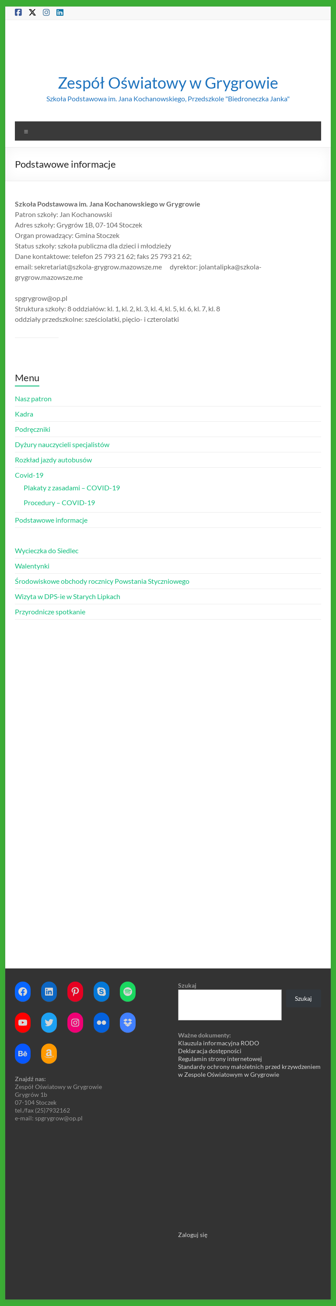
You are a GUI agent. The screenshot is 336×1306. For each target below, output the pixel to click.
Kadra (24, 414)
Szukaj (187, 985)
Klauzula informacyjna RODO (218, 1043)
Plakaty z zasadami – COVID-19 (72, 487)
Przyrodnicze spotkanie (50, 611)
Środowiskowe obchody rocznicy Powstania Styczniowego (102, 581)
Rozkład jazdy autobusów (53, 459)
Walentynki (32, 566)
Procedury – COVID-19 (59, 502)
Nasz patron (33, 398)
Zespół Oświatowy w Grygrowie (168, 82)
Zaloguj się (192, 1234)
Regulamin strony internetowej (220, 1058)
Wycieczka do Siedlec (46, 550)
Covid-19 (29, 475)
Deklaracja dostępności (210, 1050)
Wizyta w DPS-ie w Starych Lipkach (67, 596)
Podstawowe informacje (51, 520)
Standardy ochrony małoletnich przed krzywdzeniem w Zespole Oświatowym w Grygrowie (249, 1070)
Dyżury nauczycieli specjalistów (62, 444)
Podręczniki (32, 429)
